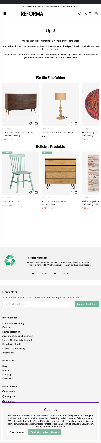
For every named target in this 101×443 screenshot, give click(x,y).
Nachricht (7, 378)
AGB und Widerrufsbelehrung (17, 335)
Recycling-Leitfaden (12, 344)
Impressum (8, 352)
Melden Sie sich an (86, 304)
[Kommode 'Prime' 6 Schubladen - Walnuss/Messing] (20, 104)
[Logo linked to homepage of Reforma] (32, 14)
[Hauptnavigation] (4, 13)
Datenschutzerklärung (13, 348)
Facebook (10, 391)
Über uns (7, 327)
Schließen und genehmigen (45, 432)
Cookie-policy (57, 426)
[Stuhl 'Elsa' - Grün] (20, 173)
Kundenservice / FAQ (13, 323)
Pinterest (10, 401)
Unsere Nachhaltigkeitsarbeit (17, 340)
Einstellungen (17, 432)
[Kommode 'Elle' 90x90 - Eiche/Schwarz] (60, 173)
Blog (4, 366)
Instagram (10, 396)
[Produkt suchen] (80, 13)
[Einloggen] (85, 13)
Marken (6, 370)
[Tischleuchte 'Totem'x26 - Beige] (60, 104)
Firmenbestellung (11, 331)
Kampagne (7, 374)
